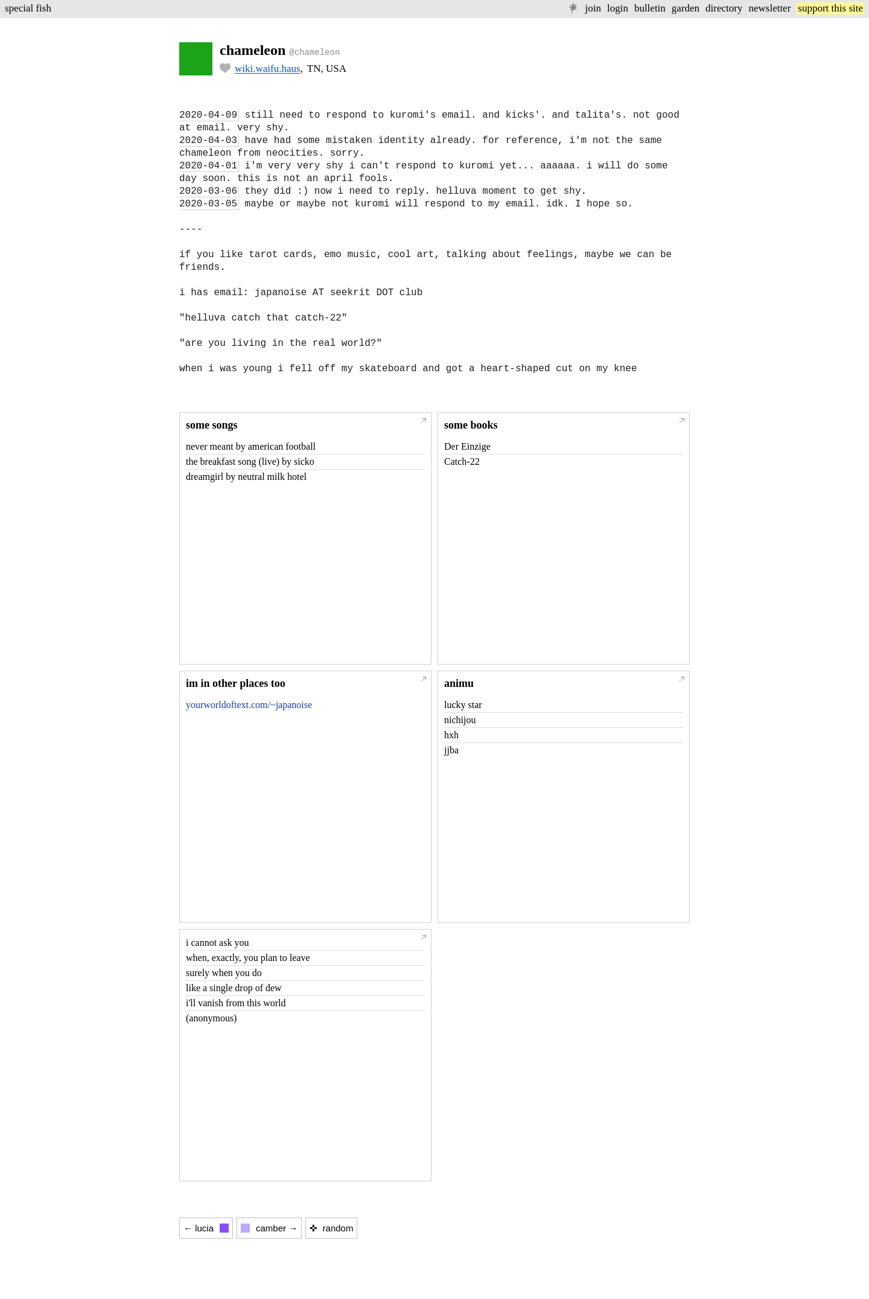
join (592, 8)
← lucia (206, 1228)
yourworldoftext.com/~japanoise (249, 705)
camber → (269, 1228)
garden (685, 8)
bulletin (650, 8)
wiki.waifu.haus (268, 68)
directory (723, 8)
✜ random (331, 1228)
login (617, 8)
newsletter (769, 8)
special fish (28, 8)
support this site (830, 8)
